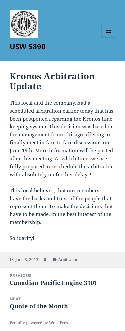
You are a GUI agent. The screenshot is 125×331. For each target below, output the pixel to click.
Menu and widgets (108, 37)
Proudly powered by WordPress (39, 323)
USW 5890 (28, 46)
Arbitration (68, 259)
